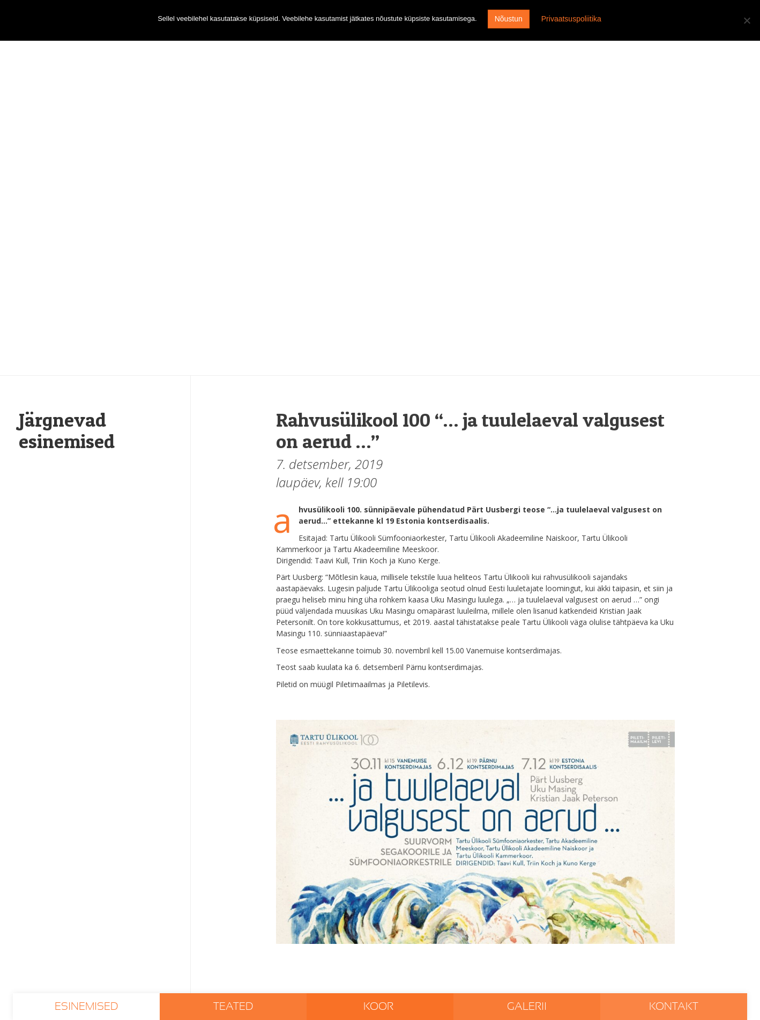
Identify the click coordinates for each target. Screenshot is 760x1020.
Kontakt (673, 1006)
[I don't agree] (746, 20)
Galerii (527, 1006)
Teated (233, 1006)
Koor (379, 1006)
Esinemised (86, 1006)
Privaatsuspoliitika (571, 18)
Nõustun (509, 18)
